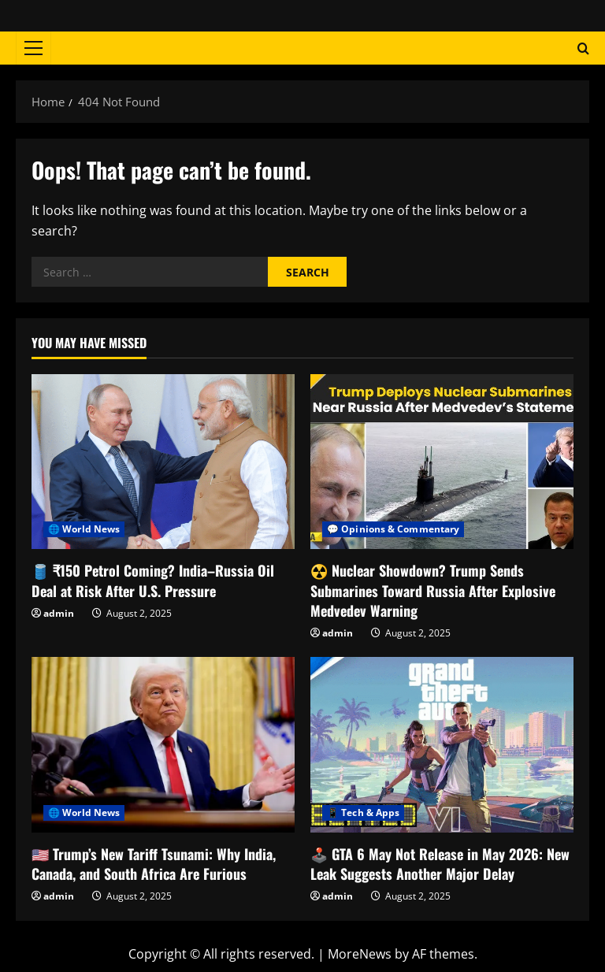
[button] (33, 48)
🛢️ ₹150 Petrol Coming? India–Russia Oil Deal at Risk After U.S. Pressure (153, 580)
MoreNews (360, 954)
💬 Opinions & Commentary (393, 529)
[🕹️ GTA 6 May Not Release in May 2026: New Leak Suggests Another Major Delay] (441, 745)
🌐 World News (84, 529)
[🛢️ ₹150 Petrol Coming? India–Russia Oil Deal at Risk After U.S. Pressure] (163, 462)
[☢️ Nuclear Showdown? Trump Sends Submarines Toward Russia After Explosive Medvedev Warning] (441, 462)
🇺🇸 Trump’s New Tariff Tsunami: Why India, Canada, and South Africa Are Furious (154, 864)
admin (58, 613)
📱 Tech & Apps (363, 812)
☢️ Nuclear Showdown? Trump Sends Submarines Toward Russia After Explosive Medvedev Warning (432, 590)
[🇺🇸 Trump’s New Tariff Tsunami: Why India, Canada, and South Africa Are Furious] (163, 745)
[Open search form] (583, 48)
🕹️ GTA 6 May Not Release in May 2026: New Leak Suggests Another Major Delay (440, 864)
